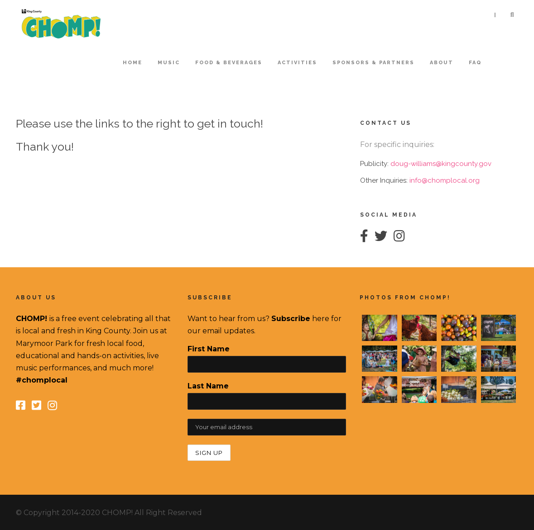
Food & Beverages (228, 63)
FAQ (475, 63)
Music (169, 63)
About (441, 63)
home (132, 63)
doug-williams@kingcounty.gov (440, 164)
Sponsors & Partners (373, 63)
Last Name (208, 386)
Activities (297, 63)
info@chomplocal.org (444, 180)
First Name (209, 349)
